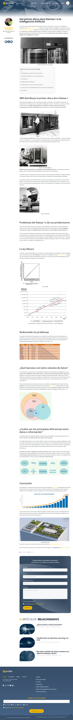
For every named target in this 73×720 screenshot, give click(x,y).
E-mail (25, 573)
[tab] (5, 676)
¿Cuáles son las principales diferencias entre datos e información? (37, 87)
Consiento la (33, 603)
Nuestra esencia (45, 3)
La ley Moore (24, 79)
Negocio (14, 704)
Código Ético (39, 684)
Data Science (35, 28)
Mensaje (25, 587)
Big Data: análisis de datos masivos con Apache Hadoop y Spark (53, 652)
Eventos (21, 704)
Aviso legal (9, 717)
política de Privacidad (17, 707)
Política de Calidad (41, 679)
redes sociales (65, 547)
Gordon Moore (62, 254)
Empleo (26, 704)
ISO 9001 (38, 677)
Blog (62, 3)
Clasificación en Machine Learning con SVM (53, 639)
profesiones (53, 385)
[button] (6, 41)
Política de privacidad (29, 601)
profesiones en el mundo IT (27, 29)
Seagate (55, 487)
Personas (55, 3)
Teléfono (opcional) (28, 580)
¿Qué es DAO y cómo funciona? (49, 625)
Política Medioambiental (42, 686)
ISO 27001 (38, 682)
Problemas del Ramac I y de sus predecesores (32, 76)
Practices (34, 3)
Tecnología (7, 704)
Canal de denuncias (41, 691)
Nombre (25, 567)
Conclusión (24, 90)
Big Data (30, 28)
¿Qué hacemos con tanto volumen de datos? (32, 84)
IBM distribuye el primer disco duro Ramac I (32, 73)
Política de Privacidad (16, 717)
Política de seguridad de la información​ (46, 689)
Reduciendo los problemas (27, 81)
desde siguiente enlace (56, 544)
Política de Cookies (26, 717)
